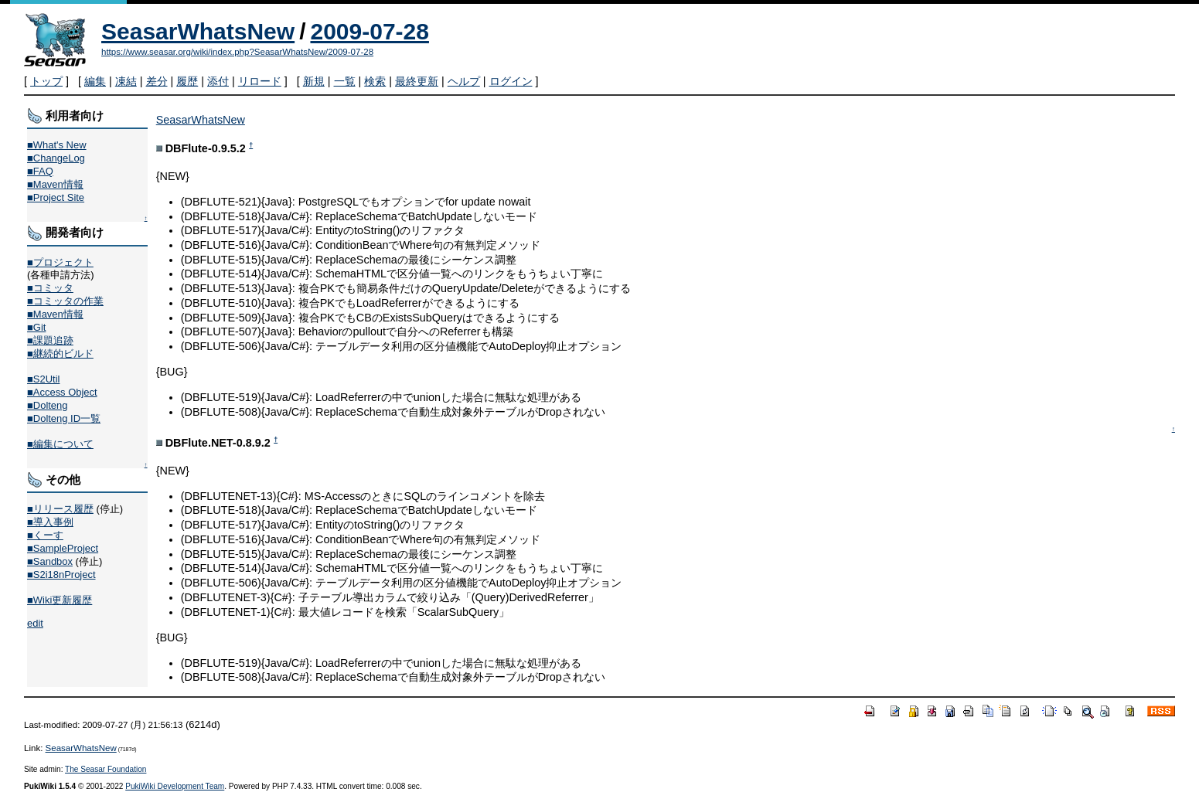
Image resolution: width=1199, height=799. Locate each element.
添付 (218, 81)
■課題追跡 (50, 340)
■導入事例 (50, 522)
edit (35, 623)
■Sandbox (50, 561)
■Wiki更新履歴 (59, 600)
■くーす (45, 535)
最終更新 (416, 81)
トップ (46, 81)
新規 (314, 81)
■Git (36, 327)
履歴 (187, 81)
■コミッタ (50, 288)
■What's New (57, 145)
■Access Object (62, 392)
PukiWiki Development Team (174, 786)
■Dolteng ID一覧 (63, 418)
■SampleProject (62, 548)
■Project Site (55, 197)
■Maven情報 (55, 184)
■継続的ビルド (60, 353)
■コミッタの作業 (65, 301)
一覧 (345, 81)
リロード (259, 81)
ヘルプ (464, 81)
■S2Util (43, 379)
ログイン (511, 81)
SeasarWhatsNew (198, 31)
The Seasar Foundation (105, 769)
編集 (95, 81)
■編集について (60, 444)
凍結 (126, 81)
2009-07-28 (369, 31)
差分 (157, 81)
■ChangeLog (56, 158)
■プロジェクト (60, 262)
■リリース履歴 (60, 509)
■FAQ (40, 171)
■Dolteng (47, 405)
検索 (375, 81)
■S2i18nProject (61, 574)
